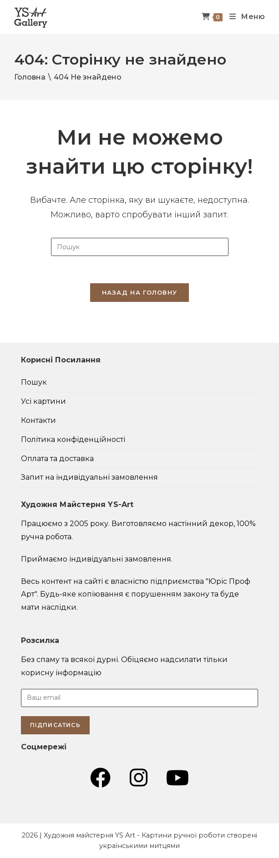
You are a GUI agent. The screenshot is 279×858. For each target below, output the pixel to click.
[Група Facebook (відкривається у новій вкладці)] (100, 778)
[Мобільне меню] (244, 17)
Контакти (38, 420)
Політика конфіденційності (73, 439)
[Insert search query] (139, 247)
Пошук (34, 382)
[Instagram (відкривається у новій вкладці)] (138, 778)
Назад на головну (140, 292)
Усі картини (43, 401)
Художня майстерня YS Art (89, 835)
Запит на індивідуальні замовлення (89, 477)
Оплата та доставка (57, 458)
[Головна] (30, 77)
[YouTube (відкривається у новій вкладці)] (177, 778)
